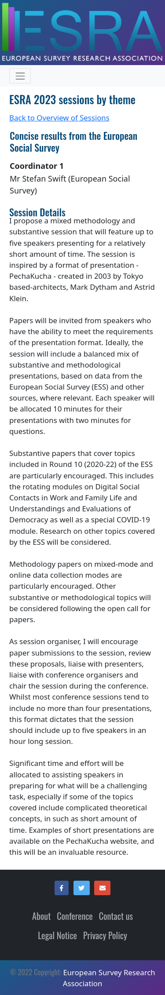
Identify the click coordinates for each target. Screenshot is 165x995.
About (41, 915)
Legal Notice (57, 935)
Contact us (116, 915)
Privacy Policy (105, 935)
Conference (74, 915)
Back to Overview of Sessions (59, 118)
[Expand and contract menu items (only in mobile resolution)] (20, 76)
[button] (62, 888)
